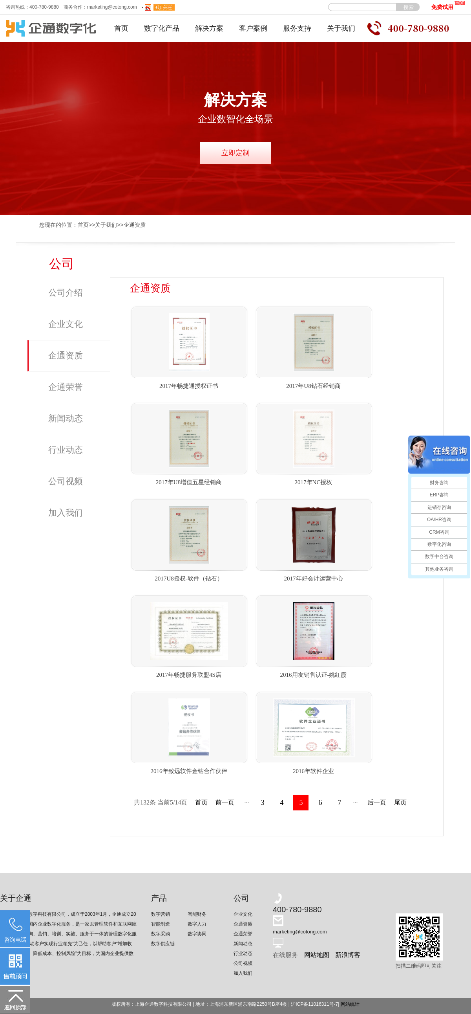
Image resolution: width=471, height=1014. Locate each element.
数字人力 (197, 924)
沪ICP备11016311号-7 (314, 1004)
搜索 (408, 7)
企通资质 (135, 225)
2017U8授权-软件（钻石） (189, 578)
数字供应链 (163, 943)
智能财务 (197, 914)
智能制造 (160, 924)
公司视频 (65, 481)
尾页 (400, 802)
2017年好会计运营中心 (313, 578)
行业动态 (65, 450)
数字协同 (197, 934)
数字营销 (160, 914)
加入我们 (65, 513)
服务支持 (297, 28)
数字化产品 (161, 28)
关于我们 (341, 28)
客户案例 (253, 28)
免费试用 (448, 5)
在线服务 (285, 955)
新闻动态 (65, 418)
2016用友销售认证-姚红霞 (313, 675)
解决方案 (209, 28)
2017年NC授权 (313, 482)
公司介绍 (65, 293)
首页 (121, 28)
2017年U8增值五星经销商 (189, 482)
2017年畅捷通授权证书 (188, 386)
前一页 (224, 802)
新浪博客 (347, 955)
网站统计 (350, 1004)
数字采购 (160, 934)
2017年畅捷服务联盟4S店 (188, 675)
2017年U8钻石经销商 (313, 386)
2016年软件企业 (313, 771)
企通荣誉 (65, 387)
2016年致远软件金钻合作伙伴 (189, 771)
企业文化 (65, 324)
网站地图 (316, 955)
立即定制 (235, 153)
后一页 (376, 802)
